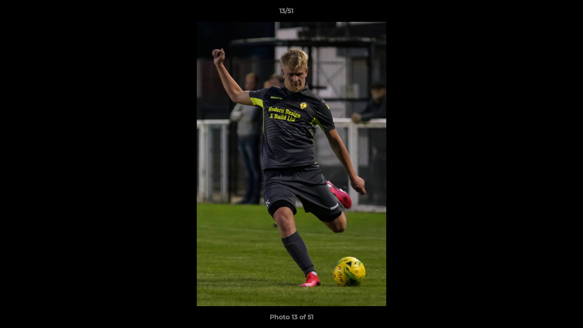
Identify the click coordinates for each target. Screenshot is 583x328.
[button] (544, 13)
